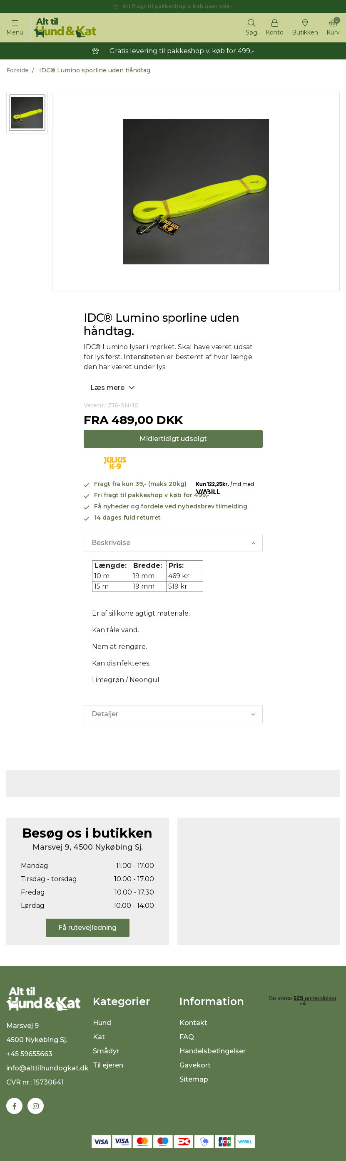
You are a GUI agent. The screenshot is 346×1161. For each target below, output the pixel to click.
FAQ (186, 1037)
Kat (99, 1037)
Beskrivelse (111, 543)
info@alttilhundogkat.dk (47, 1068)
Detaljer (105, 714)
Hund (102, 1023)
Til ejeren (108, 1065)
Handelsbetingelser (212, 1051)
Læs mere (113, 387)
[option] (27, 112)
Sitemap (193, 1079)
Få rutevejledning (87, 928)
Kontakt (193, 1023)
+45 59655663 (29, 1054)
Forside (17, 70)
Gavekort (195, 1065)
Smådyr (106, 1051)
